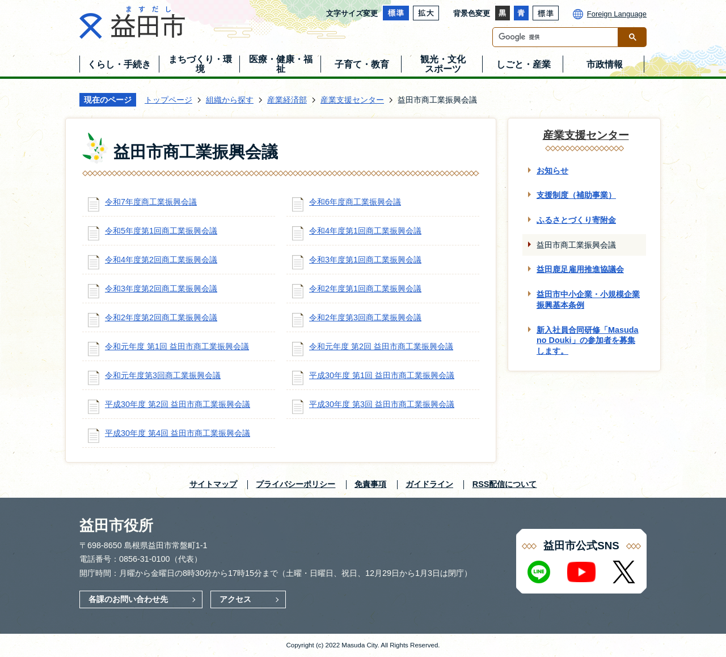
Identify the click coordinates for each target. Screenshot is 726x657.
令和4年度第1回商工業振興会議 (365, 230)
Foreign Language (617, 14)
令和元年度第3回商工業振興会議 (163, 375)
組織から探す (230, 99)
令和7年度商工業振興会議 (151, 201)
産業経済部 (287, 99)
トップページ (168, 99)
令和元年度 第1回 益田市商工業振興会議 (177, 346)
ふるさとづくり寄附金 (576, 219)
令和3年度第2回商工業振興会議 (161, 288)
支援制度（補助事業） (576, 195)
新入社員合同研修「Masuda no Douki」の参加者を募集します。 (588, 340)
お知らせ (552, 170)
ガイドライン (429, 484)
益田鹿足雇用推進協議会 (580, 269)
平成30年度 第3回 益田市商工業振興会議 (381, 404)
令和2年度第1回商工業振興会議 (365, 288)
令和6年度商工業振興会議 (355, 201)
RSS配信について (504, 484)
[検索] (558, 37)
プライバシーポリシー (295, 484)
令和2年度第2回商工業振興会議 (161, 317)
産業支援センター (352, 99)
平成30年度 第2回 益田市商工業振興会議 (177, 404)
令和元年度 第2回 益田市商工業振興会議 (381, 346)
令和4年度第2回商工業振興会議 (161, 259)
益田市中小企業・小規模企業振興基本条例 (588, 300)
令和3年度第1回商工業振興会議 (365, 259)
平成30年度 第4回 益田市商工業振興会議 (177, 433)
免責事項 (370, 484)
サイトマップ (213, 484)
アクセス (235, 599)
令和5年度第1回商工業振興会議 (161, 230)
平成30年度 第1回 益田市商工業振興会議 (381, 375)
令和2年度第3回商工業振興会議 (365, 317)
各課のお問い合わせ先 (128, 599)
